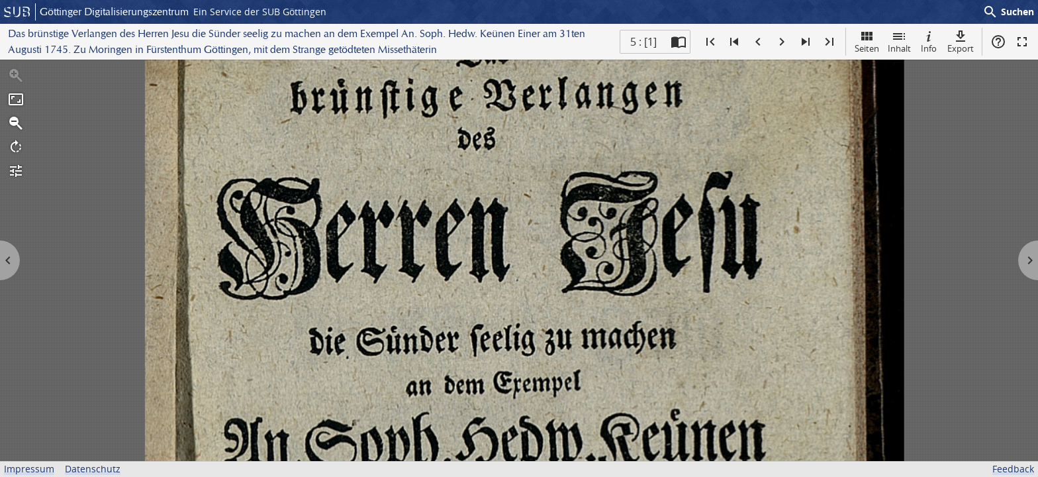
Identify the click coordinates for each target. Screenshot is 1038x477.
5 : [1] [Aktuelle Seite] (643, 41)
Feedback (1013, 468)
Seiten (867, 41)
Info (929, 41)
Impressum (29, 468)
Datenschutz (92, 468)
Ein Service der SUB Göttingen (259, 11)
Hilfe (998, 42)
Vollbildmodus (1022, 42)
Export (960, 41)
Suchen (1008, 12)
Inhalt (899, 41)
